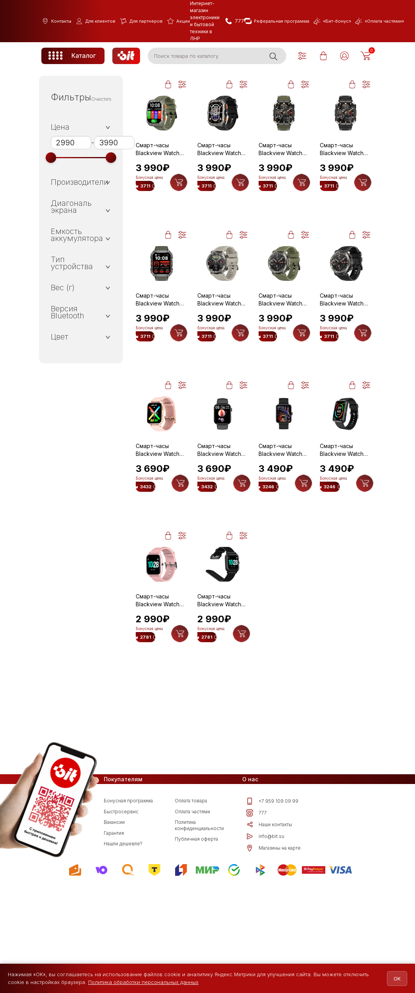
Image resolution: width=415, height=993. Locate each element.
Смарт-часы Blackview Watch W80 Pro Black (219, 149)
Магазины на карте (273, 957)
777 (256, 922)
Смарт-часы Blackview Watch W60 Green (157, 327)
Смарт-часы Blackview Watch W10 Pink (157, 504)
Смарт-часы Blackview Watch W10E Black (280, 504)
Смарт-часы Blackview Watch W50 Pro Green (280, 327)
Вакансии (114, 931)
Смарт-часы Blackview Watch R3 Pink (157, 682)
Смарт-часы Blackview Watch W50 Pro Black (342, 327)
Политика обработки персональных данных (143, 982)
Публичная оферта (196, 948)
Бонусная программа (128, 910)
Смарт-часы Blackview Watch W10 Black (219, 504)
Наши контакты (269, 934)
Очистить (102, 99)
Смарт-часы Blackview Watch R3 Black (219, 682)
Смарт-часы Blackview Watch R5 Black (342, 504)
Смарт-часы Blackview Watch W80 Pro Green (157, 149)
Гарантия (114, 942)
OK (392, 978)
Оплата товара (191, 910)
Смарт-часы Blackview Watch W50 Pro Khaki (219, 327)
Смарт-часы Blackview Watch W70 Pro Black (342, 149)
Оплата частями (192, 921)
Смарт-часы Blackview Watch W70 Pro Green (280, 149)
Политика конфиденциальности (199, 935)
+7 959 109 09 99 (272, 910)
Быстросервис (121, 921)
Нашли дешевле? (123, 953)
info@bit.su (265, 945)
